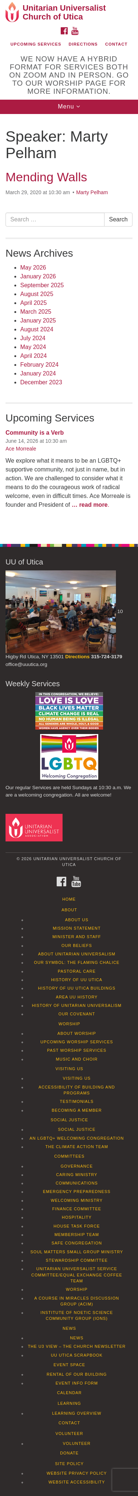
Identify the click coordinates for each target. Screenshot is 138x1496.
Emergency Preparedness (77, 1191)
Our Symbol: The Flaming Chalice (77, 962)
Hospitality (77, 1217)
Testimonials (77, 1101)
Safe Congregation (77, 1243)
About (69, 910)
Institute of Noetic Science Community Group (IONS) (76, 1315)
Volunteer (69, 1433)
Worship (69, 1024)
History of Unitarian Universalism (77, 1005)
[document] (69, 325)
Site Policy (69, 1463)
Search (118, 219)
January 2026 (38, 276)
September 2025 (42, 285)
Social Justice (69, 1120)
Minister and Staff (77, 936)
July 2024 (33, 338)
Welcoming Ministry (77, 1200)
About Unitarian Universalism (76, 954)
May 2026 (33, 267)
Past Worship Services (76, 1050)
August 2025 (36, 294)
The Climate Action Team (76, 1146)
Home (69, 899)
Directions (83, 44)
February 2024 (39, 364)
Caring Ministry (76, 1174)
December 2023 (41, 382)
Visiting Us (70, 1068)
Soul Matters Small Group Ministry (76, 1252)
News (69, 1328)
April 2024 (33, 356)
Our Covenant (77, 1014)
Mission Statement (76, 928)
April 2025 (33, 303)
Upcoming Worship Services (76, 1042)
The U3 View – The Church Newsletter (77, 1346)
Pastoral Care (77, 971)
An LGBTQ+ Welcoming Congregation (76, 1138)
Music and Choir (77, 1059)
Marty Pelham (92, 192)
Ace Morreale (21, 449)
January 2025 (38, 320)
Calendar (69, 1392)
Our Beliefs (76, 945)
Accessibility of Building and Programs (77, 1090)
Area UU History (77, 997)
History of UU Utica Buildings (76, 988)
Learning (69, 1403)
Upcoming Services (35, 44)
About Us (76, 920)
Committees (69, 1156)
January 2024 (38, 373)
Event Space (69, 1365)
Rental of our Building (77, 1374)
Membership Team (76, 1234)
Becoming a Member (77, 1110)
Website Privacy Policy (77, 1473)
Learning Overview (76, 1413)
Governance (77, 1166)
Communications (77, 1183)
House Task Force (76, 1226)
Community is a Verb (35, 433)
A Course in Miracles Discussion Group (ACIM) (76, 1301)
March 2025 (36, 312)
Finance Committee (76, 1209)
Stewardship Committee (76, 1260)
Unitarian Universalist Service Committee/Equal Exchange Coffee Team (76, 1275)
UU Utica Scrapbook (77, 1355)
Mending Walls (46, 177)
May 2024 (33, 347)
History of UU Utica (76, 979)
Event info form (77, 1383)
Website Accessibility (77, 1482)
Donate (69, 1453)
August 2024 (36, 329)
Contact (116, 44)
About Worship (76, 1033)
